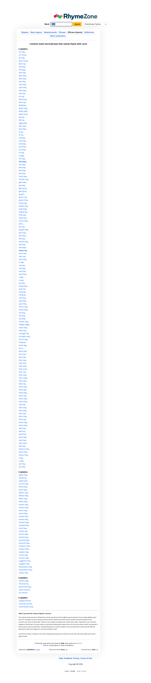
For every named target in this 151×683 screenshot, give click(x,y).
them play (23, 393)
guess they (23, 200)
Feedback (68, 658)
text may (22, 357)
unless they (23, 572)
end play (22, 144)
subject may (23, 552)
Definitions (89, 32)
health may (23, 206)
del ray (21, 117)
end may (22, 141)
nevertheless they (26, 607)
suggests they (24, 561)
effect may (23, 498)
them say (22, 395)
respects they (24, 546)
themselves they (25, 570)
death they (23, 114)
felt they (22, 170)
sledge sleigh (24, 324)
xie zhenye (23, 592)
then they (23, 416)
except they (23, 516)
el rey (21, 135)
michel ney (23, 531)
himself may (24, 522)
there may (23, 422)
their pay (22, 363)
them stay (23, 398)
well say (22, 431)
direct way (23, 490)
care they (22, 87)
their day (22, 360)
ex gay (21, 155)
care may (22, 84)
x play (21, 461)
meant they (23, 241)
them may (23, 387)
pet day (22, 283)
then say (22, 413)
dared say (23, 99)
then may (22, 407)
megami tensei (25, 601)
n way (21, 280)
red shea (22, 298)
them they (23, 401)
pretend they (24, 543)
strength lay (24, 333)
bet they (22, 81)
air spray (22, 55)
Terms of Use (86, 658)
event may (23, 510)
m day (21, 262)
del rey (21, 120)
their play (22, 366)
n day (21, 277)
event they (23, 513)
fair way (22, 164)
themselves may (25, 567)
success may (24, 558)
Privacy (76, 658)
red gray (22, 292)
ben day (22, 67)
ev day (21, 152)
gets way (22, 182)
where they (23, 455)
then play (22, 410)
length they (23, 229)
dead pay (22, 105)
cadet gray (23, 481)
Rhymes (24, 32)
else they (22, 129)
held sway (23, 209)
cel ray (21, 96)
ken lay (22, 227)
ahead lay (22, 478)
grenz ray (23, 197)
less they (22, 233)
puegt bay (23, 286)
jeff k (21, 224)
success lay (23, 555)
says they (22, 304)
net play (22, 268)
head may (23, 203)
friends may (23, 179)
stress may (23, 339)
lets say (22, 238)
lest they (22, 235)
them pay (22, 389)
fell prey (22, 167)
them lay (22, 384)
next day (22, 271)
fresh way (23, 176)
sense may (23, 307)
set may (22, 313)
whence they (24, 449)
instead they (24, 525)
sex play (22, 318)
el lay (21, 132)
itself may (23, 528)
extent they (23, 519)
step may (22, 330)
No (66, 650)
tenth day (22, 345)
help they (22, 218)
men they (22, 259)
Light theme (70, 671)
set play (22, 315)
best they (22, 75)
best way (22, 78)
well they (22, 434)
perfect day (23, 534)
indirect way (23, 581)
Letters (38, 650)
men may (22, 253)
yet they (22, 467)
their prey (23, 369)
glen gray (22, 188)
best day (22, 72)
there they (23, 425)
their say (22, 372)
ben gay (22, 69)
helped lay (23, 212)
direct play (23, 486)
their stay (22, 375)
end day (22, 138)
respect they (24, 549)
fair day (22, 158)
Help (61, 658)
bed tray (22, 64)
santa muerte (24, 589)
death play (23, 111)
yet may (22, 464)
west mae (22, 443)
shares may (23, 321)
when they (23, 452)
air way (22, 58)
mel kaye (22, 247)
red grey (22, 295)
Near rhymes (36, 32)
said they (22, 301)
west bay (22, 440)
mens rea (23, 250)
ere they (22, 149)
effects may (23, 492)
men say (22, 256)
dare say (22, 102)
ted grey (22, 342)
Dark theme (81, 671)
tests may (23, 351)
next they (22, 274)
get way (22, 185)
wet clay (22, 446)
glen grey (22, 191)
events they (23, 507)
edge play (23, 123)
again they (23, 475)
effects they (23, 495)
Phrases (62, 32)
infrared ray (23, 584)
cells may (22, 90)
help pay (22, 215)
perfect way (23, 537)
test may (22, 354)
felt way (22, 173)
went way (22, 437)
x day (21, 458)
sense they (23, 309)
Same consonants (57, 36)
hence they (23, 221)
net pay (22, 265)
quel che (22, 289)
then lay (22, 404)
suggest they (24, 564)
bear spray (23, 61)
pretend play (24, 540)
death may (23, 108)
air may (22, 52)
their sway (23, 378)
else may (22, 126)
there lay (22, 419)
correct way (23, 484)
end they (22, 147)
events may (23, 504)
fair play (22, 161)
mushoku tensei (25, 604)
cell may (22, 93)
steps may (23, 327)
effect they (23, 501)
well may (22, 428)
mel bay (22, 244)
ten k (21, 348)
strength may (24, 336)
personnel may (25, 587)
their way (22, 381)
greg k (21, 194)
